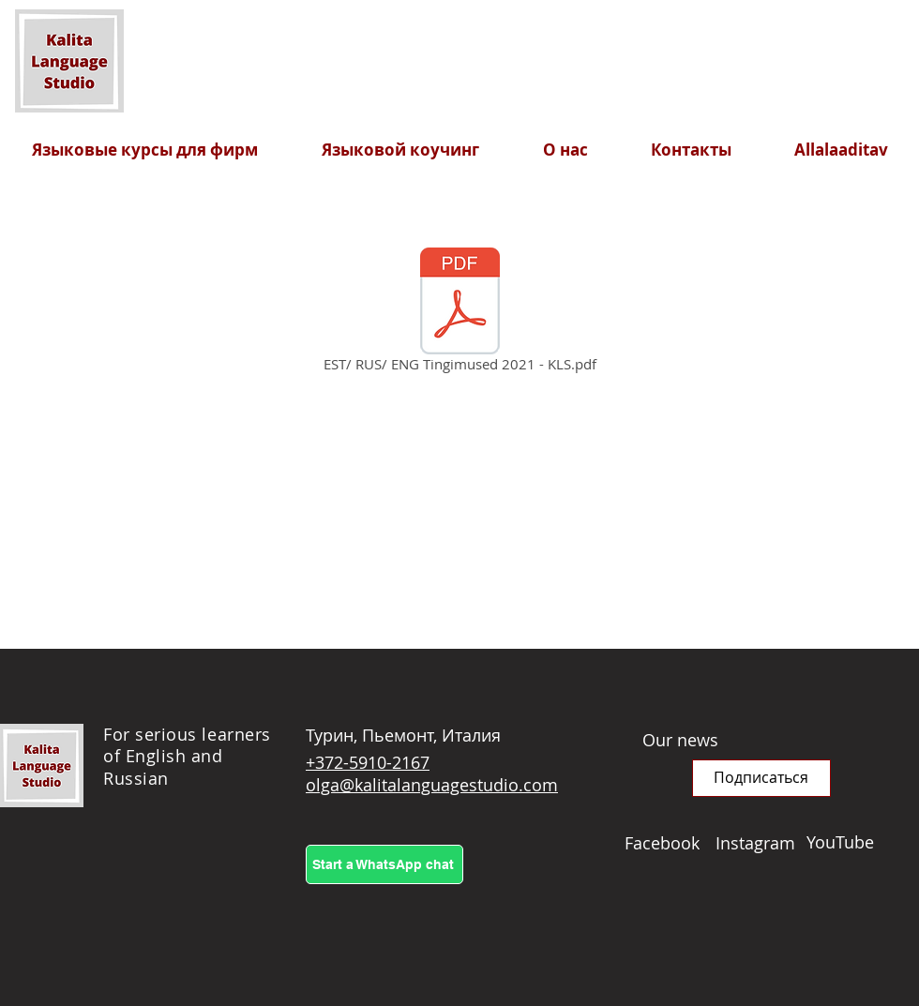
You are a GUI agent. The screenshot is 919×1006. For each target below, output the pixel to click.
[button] (761, 778)
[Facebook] (670, 843)
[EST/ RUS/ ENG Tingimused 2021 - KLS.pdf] (459, 313)
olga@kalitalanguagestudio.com (432, 784)
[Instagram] (761, 843)
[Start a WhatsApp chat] (384, 864)
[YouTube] (851, 842)
